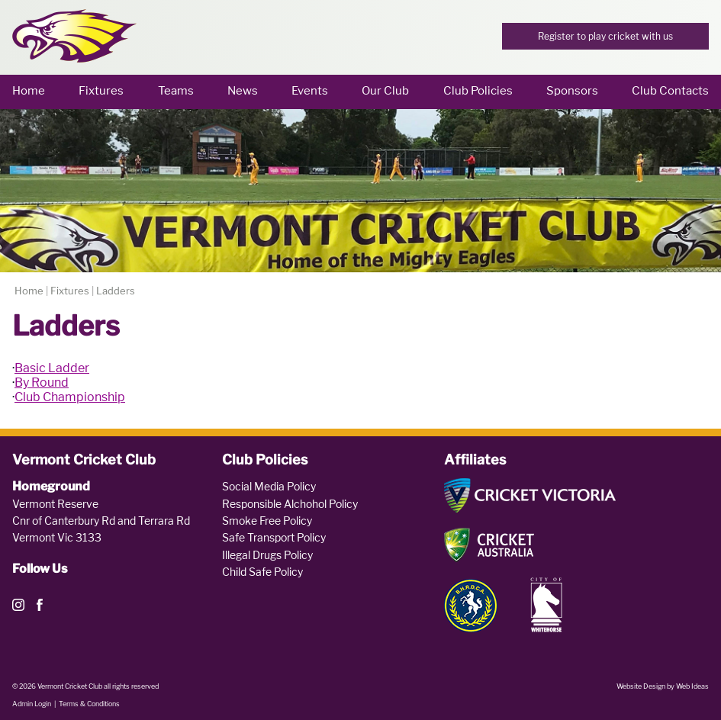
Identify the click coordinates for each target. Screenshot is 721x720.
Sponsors (572, 91)
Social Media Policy (269, 486)
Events (309, 91)
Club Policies (478, 91)
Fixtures (101, 91)
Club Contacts (670, 91)
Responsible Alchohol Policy (290, 503)
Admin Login (31, 703)
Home (28, 91)
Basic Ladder (51, 368)
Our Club (385, 91)
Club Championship (69, 397)
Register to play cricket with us (605, 36)
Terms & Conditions (89, 703)
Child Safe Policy (262, 571)
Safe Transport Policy (274, 537)
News (242, 91)
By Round (41, 382)
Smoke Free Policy (267, 520)
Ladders (115, 290)
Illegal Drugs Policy (267, 554)
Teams (176, 91)
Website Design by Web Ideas (662, 686)
